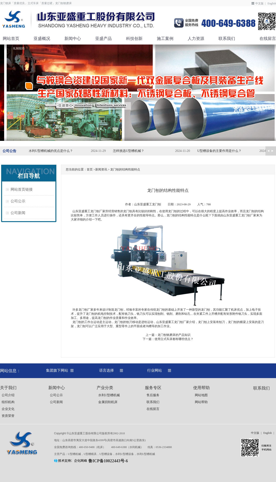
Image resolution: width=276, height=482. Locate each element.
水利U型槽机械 (109, 395)
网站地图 (201, 395)
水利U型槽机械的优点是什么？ (51, 151)
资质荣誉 (8, 416)
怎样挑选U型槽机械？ (128, 151)
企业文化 (8, 409)
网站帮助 (201, 402)
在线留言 (267, 38)
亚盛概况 (42, 38)
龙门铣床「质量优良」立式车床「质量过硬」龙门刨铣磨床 (36, 3)
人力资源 (196, 38)
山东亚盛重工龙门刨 (147, 204)
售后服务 (153, 395)
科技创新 (134, 38)
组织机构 (8, 402)
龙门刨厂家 (85, 309)
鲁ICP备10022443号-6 (108, 461)
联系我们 (226, 38)
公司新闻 (18, 213)
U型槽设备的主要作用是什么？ (219, 151)
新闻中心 (72, 38)
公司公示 (18, 201)
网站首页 (11, 38)
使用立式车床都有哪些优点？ (174, 339)
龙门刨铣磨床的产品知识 (174, 335)
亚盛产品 (103, 38)
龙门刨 (171, 215)
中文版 (259, 3)
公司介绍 (8, 395)
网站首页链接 (22, 189)
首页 (90, 169)
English (271, 3)
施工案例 (165, 38)
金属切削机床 (108, 402)
